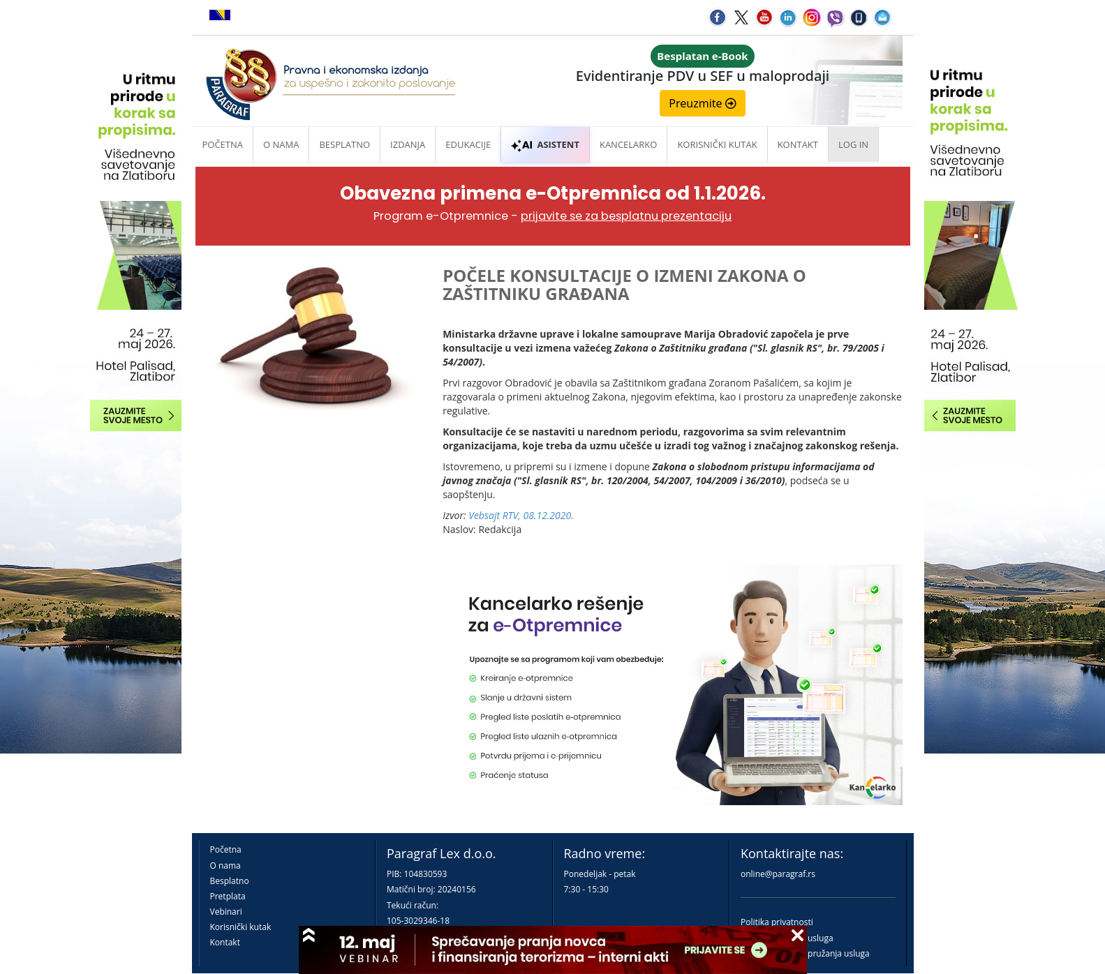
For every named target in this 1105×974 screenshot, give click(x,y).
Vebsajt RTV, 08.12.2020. (521, 515)
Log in (853, 144)
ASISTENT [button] (545, 144)
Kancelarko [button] (628, 144)
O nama (281, 144)
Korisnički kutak (241, 927)
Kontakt (225, 942)
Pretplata (228, 896)
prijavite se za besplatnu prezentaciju (626, 216)
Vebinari (226, 911)
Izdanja (407, 144)
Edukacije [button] (468, 144)
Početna (223, 144)
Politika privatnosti (777, 922)
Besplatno (344, 144)
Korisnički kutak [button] (717, 144)
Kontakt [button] (798, 144)
